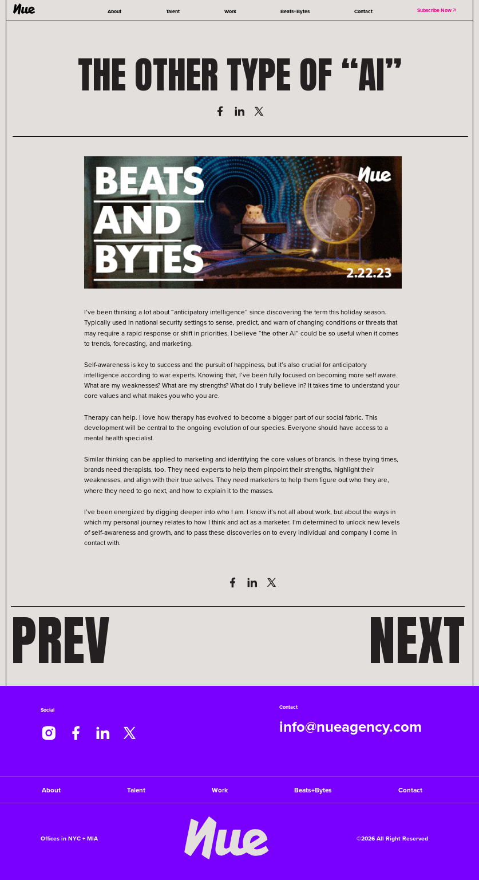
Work (230, 11)
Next (417, 640)
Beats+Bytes (295, 11)
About (114, 11)
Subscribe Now (437, 10)
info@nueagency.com (350, 727)
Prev (60, 640)
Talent (173, 11)
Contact (363, 11)
